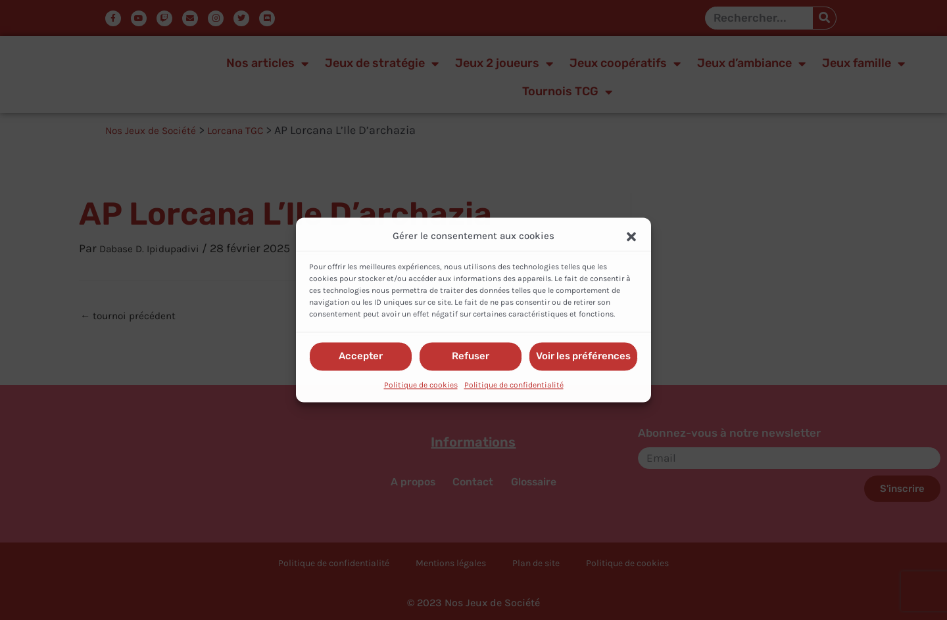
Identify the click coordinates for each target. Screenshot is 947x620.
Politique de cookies (421, 384)
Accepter (361, 357)
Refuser (470, 357)
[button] (631, 236)
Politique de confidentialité (514, 384)
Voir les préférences (583, 357)
